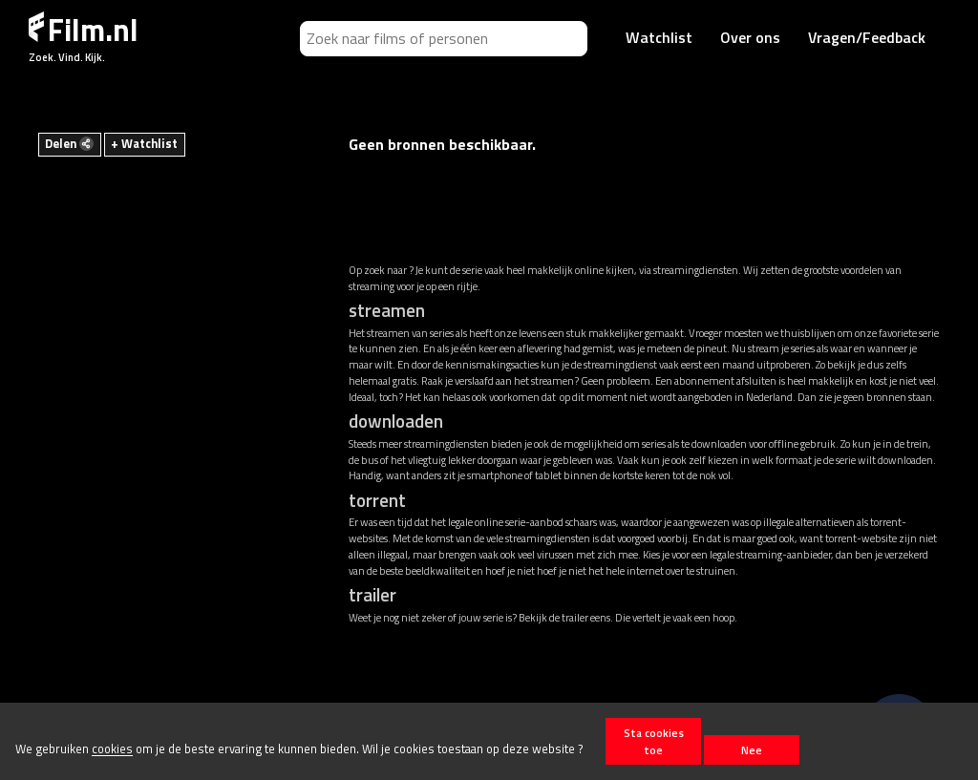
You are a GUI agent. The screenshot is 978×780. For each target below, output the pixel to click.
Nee (751, 750)
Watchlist (659, 37)
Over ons (750, 37)
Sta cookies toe (654, 741)
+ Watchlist (144, 143)
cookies (112, 749)
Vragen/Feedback (866, 37)
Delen (69, 143)
